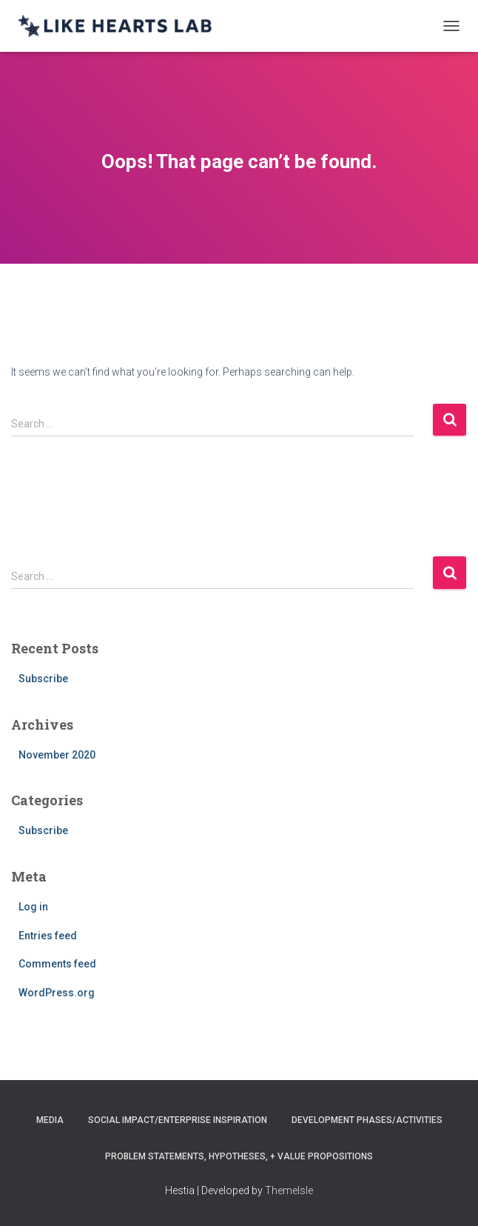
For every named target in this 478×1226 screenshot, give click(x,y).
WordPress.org (56, 993)
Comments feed (57, 964)
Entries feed (47, 936)
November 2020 (56, 755)
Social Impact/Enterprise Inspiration (177, 1120)
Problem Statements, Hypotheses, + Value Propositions (239, 1156)
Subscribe (43, 678)
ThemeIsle (289, 1190)
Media (50, 1120)
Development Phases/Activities (367, 1120)
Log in (33, 907)
